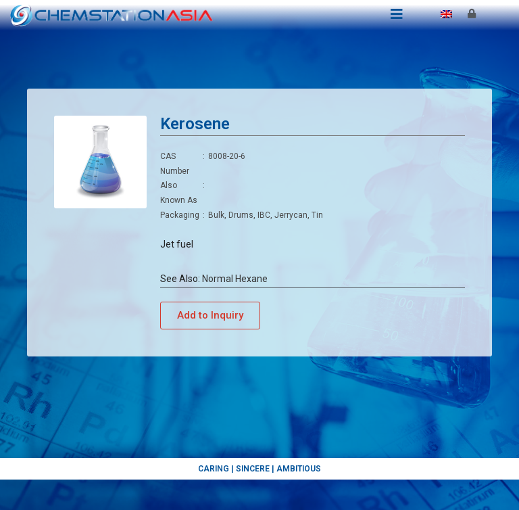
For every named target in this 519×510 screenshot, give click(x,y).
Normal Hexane (235, 278)
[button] (210, 315)
